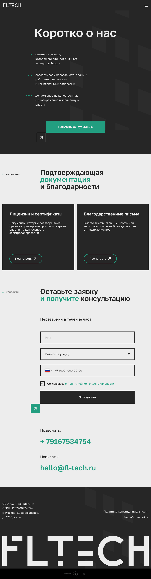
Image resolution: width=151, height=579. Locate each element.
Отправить (87, 397)
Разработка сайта (136, 517)
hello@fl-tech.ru (68, 467)
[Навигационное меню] (146, 5)
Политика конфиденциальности (126, 511)
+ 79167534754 (65, 441)
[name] (87, 337)
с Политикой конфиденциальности (89, 383)
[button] (75, 127)
